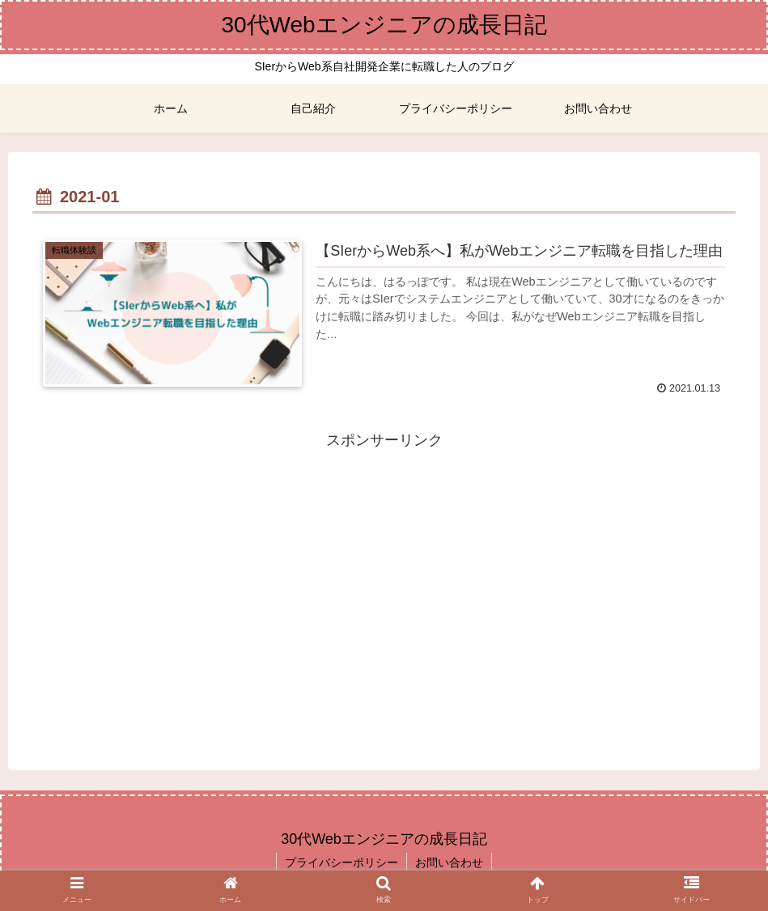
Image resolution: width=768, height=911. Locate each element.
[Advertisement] (384, 566)
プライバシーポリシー (341, 862)
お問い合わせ (449, 862)
